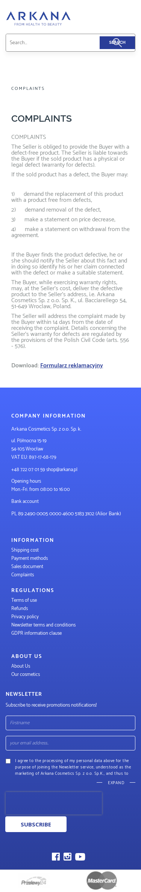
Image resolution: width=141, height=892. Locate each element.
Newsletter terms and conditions (44, 625)
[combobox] (62, 42)
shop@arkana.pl (61, 470)
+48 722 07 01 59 (28, 470)
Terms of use (24, 600)
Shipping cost (25, 550)
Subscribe (36, 824)
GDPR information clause (36, 633)
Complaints (22, 575)
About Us (20, 666)
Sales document (27, 567)
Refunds (19, 609)
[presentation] (54, 803)
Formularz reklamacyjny (71, 366)
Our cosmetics (25, 675)
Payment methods (29, 558)
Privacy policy (25, 617)
